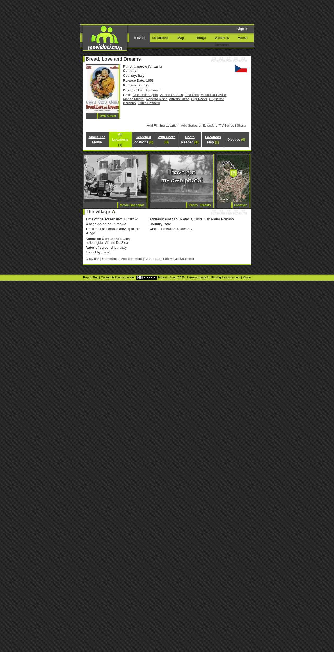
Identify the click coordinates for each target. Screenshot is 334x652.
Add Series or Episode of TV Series (207, 125)
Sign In (242, 29)
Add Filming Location (162, 125)
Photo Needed (189, 139)
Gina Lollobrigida (145, 95)
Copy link (92, 259)
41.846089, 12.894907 (176, 229)
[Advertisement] (206, 11)
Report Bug (90, 277)
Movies (139, 38)
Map (180, 38)
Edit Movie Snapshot (178, 259)
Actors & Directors (222, 41)
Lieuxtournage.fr (198, 277)
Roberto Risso (156, 99)
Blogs (201, 38)
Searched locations (143, 139)
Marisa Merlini (133, 99)
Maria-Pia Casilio (213, 95)
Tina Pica (192, 95)
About (242, 38)
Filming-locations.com (225, 277)
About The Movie (96, 139)
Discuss (236, 139)
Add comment (131, 259)
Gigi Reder (199, 99)
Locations (160, 38)
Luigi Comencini (150, 90)
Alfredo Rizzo (179, 99)
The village (98, 211)
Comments (110, 259)
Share (241, 125)
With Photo (166, 139)
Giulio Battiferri (149, 103)
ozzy (123, 248)
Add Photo (152, 259)
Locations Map (213, 139)
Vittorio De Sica (171, 95)
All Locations (120, 139)
